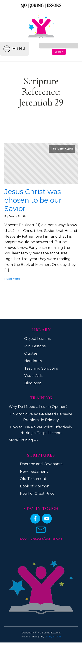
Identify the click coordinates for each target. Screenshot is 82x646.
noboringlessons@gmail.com (41, 538)
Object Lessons (37, 339)
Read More (12, 278)
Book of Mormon (34, 486)
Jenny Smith (53, 636)
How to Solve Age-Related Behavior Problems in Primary (41, 417)
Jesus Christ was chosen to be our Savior (33, 200)
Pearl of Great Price (37, 493)
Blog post (32, 383)
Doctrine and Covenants (41, 464)
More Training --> (23, 440)
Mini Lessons (34, 346)
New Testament (34, 471)
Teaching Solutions (41, 368)
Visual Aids (33, 376)
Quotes (30, 353)
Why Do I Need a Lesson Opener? (38, 407)
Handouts (33, 361)
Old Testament (33, 479)
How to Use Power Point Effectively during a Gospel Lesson (41, 430)
